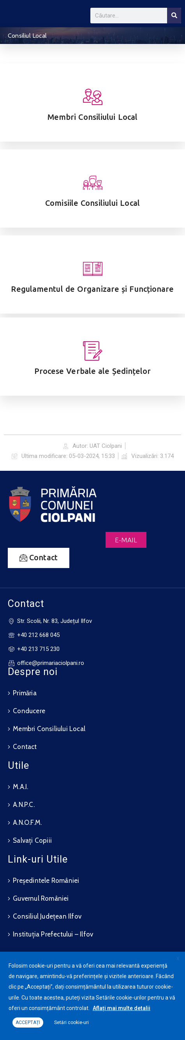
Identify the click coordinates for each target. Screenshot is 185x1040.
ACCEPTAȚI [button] (28, 1022)
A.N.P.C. (24, 804)
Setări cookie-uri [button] (71, 1022)
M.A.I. (20, 787)
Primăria (25, 693)
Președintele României (46, 880)
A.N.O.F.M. (27, 822)
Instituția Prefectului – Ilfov (53, 934)
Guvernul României (41, 898)
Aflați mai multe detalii (121, 1008)
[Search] (174, 15)
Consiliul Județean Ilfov (47, 916)
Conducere (29, 711)
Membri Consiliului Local (49, 729)
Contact (25, 747)
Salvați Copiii (32, 840)
